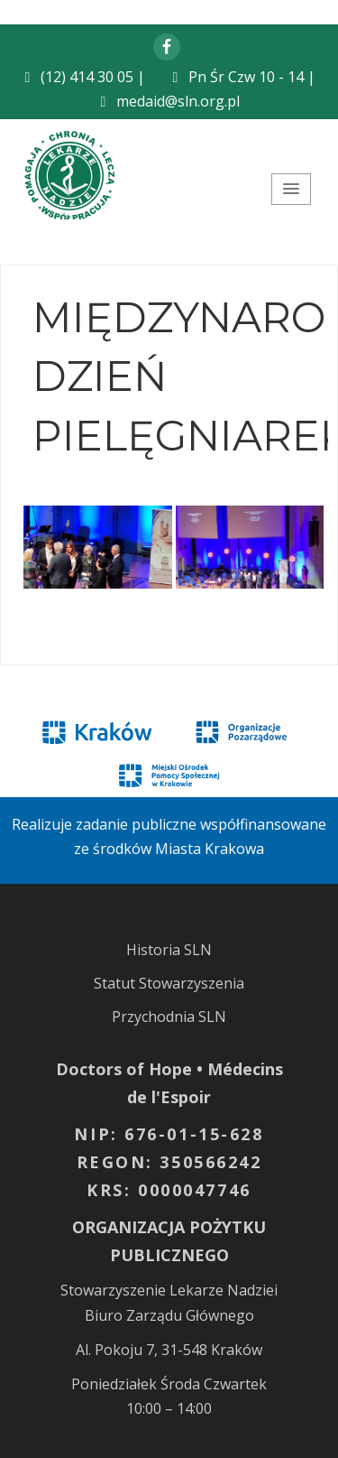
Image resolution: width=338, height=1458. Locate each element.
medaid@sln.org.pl (178, 101)
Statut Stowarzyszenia (169, 983)
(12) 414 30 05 (87, 77)
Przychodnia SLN (169, 1016)
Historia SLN (169, 950)
